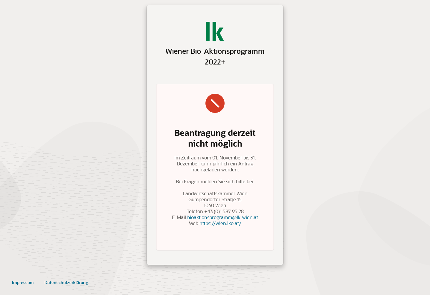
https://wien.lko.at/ (220, 223)
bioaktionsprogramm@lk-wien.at (222, 217)
